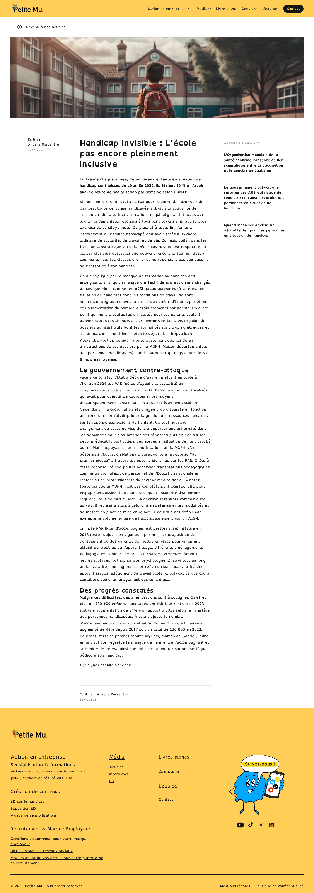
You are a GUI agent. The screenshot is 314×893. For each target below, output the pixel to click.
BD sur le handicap (27, 801)
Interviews (118, 774)
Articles (116, 767)
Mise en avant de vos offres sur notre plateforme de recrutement (56, 860)
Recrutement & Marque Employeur (50, 829)
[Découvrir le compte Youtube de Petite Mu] (240, 825)
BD (111, 781)
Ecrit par (87, 694)
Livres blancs (174, 757)
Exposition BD (23, 808)
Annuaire (169, 771)
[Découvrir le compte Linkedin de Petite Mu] (271, 825)
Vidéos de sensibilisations (33, 815)
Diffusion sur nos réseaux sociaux (41, 851)
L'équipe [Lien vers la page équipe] (168, 786)
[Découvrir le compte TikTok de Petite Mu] (250, 825)
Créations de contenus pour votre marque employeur (48, 841)
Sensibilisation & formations (42, 765)
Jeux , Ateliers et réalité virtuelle (41, 778)
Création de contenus (35, 791)
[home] (27, 8)
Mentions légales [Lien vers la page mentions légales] (235, 886)
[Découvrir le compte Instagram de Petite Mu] (261, 825)
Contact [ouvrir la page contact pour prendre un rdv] (293, 8)
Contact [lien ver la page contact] (166, 799)
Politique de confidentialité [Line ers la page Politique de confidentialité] (279, 886)
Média (117, 756)
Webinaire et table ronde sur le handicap (47, 771)
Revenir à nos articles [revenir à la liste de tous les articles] (46, 27)
